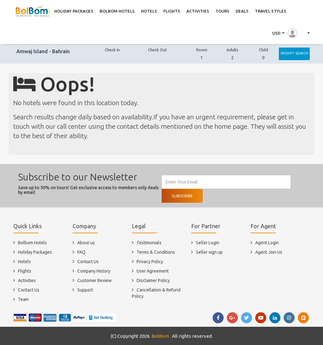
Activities (27, 280)
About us (86, 242)
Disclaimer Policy (153, 280)
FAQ (81, 252)
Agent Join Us (268, 252)
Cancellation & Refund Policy (156, 293)
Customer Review (94, 280)
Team (23, 299)
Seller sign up (209, 252)
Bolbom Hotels (32, 242)
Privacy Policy (150, 261)
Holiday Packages (35, 252)
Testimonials (149, 242)
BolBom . (161, 336)
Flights (24, 271)
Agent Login (267, 242)
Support (85, 289)
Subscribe (182, 196)
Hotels (24, 261)
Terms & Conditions (156, 252)
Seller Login (207, 242)
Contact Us (28, 289)
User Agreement (153, 271)
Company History (93, 271)
